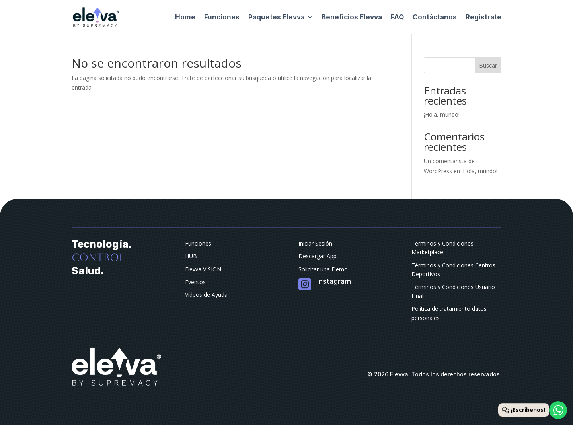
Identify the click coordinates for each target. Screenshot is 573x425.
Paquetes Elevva (276, 17)
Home (185, 17)
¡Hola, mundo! (442, 114)
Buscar (488, 65)
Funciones (222, 17)
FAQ (397, 17)
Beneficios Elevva (352, 17)
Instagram (334, 281)
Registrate (483, 17)
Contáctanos (435, 17)
